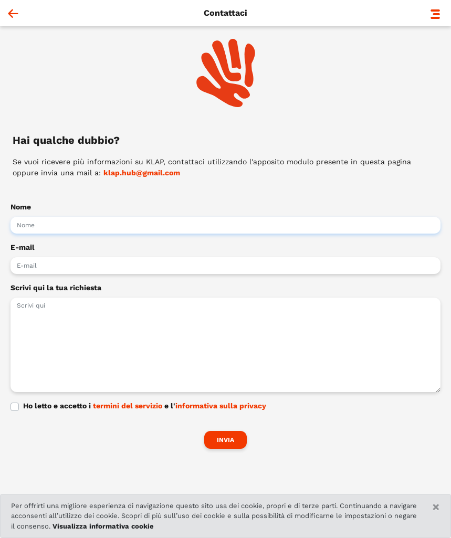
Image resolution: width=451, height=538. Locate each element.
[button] (435, 13)
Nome (21, 207)
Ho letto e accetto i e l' (144, 406)
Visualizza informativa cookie (103, 526)
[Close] (436, 507)
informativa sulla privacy (220, 406)
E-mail (23, 247)
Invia (225, 440)
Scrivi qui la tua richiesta (56, 287)
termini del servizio (127, 406)
